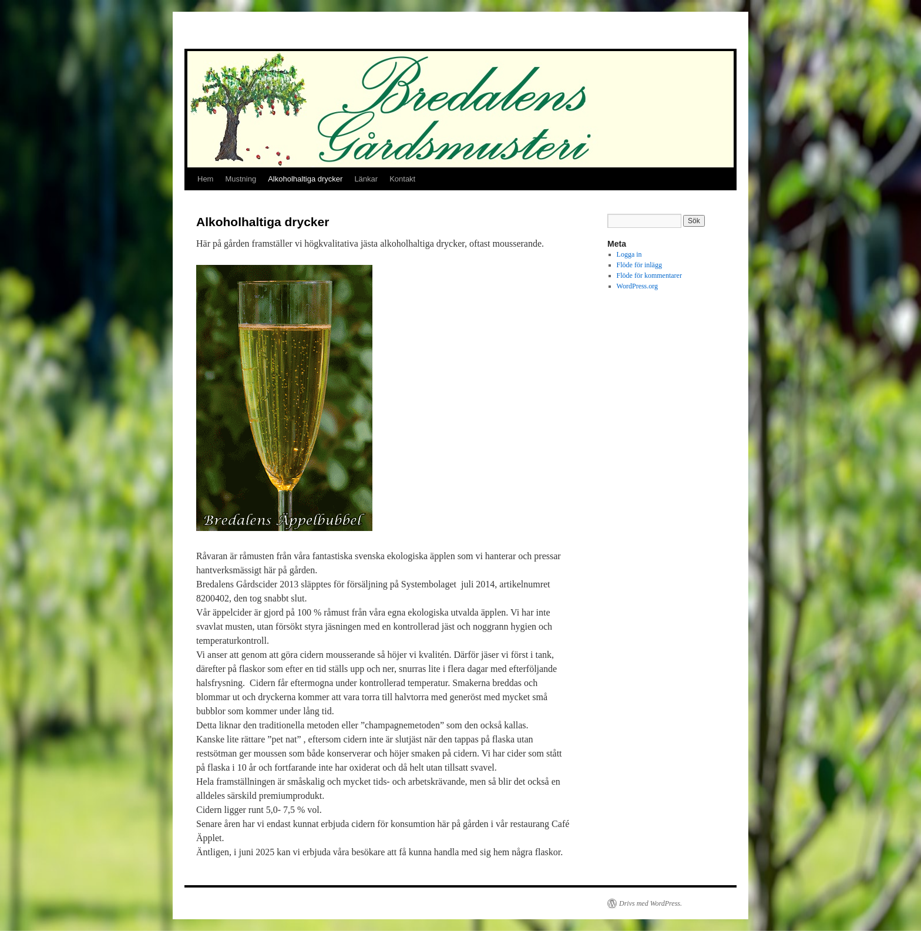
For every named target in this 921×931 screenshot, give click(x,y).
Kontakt (402, 178)
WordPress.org (637, 286)
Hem (205, 178)
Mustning (240, 178)
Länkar (366, 178)
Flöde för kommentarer (649, 275)
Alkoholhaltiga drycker (305, 178)
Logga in (629, 254)
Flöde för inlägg (639, 265)
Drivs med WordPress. (650, 903)
